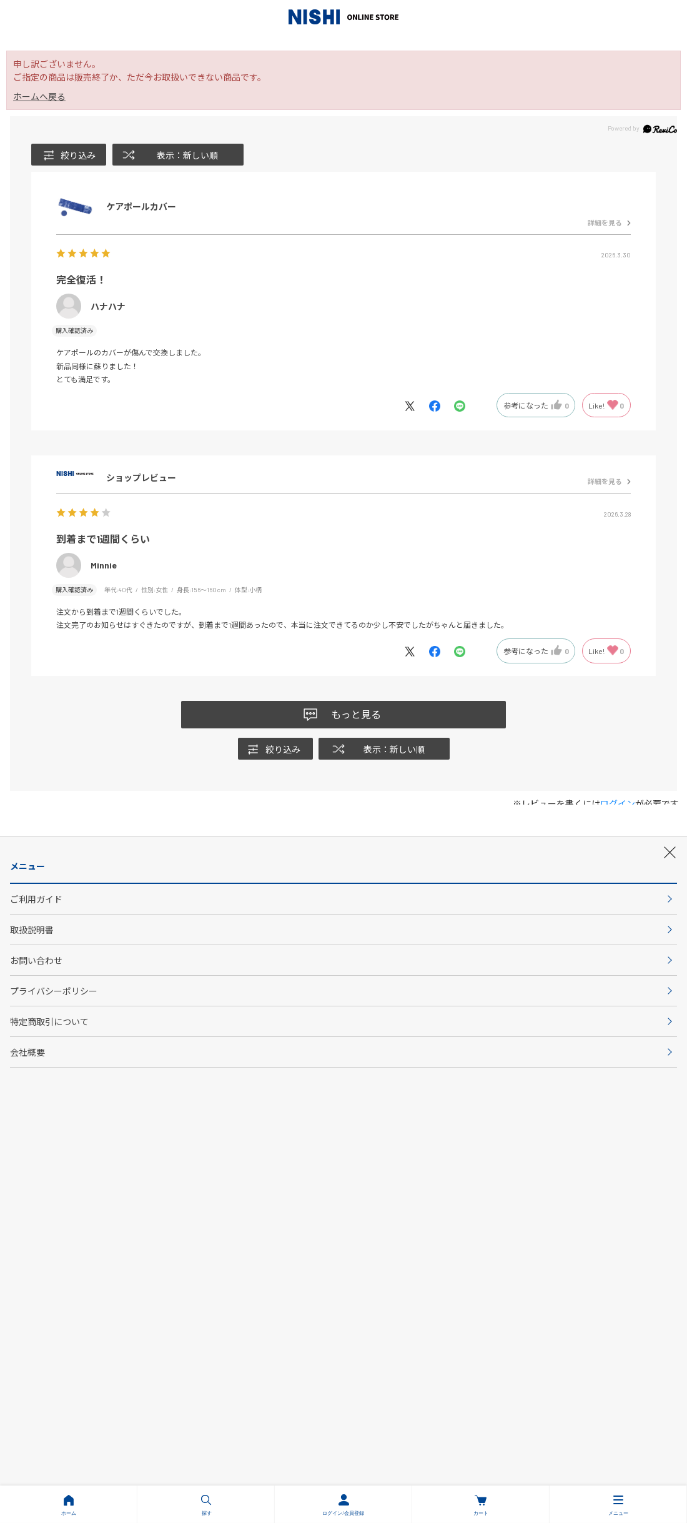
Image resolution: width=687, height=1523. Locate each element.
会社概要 (343, 1217)
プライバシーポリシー (187, 1185)
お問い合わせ (453, 1152)
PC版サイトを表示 (482, 1338)
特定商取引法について (500, 1185)
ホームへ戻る (39, 96)
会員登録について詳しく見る (343, 1092)
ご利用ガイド (234, 1152)
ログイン (617, 803)
